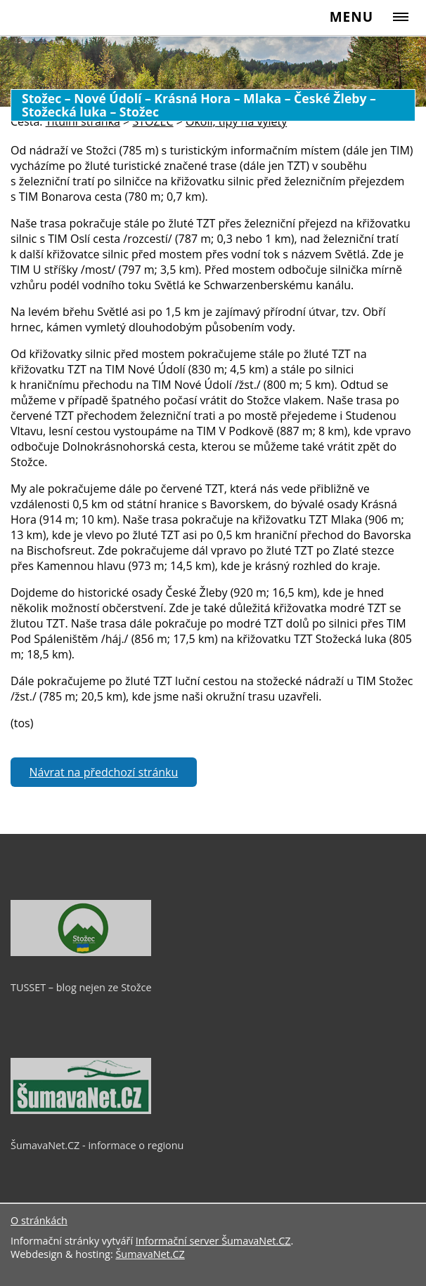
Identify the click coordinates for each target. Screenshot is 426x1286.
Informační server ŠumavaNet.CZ (213, 1240)
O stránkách (39, 1220)
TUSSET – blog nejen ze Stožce (81, 987)
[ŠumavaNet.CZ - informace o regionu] (81, 1110)
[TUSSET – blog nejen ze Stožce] (81, 952)
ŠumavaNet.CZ (149, 1254)
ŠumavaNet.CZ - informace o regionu (97, 1145)
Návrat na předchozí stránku (104, 772)
